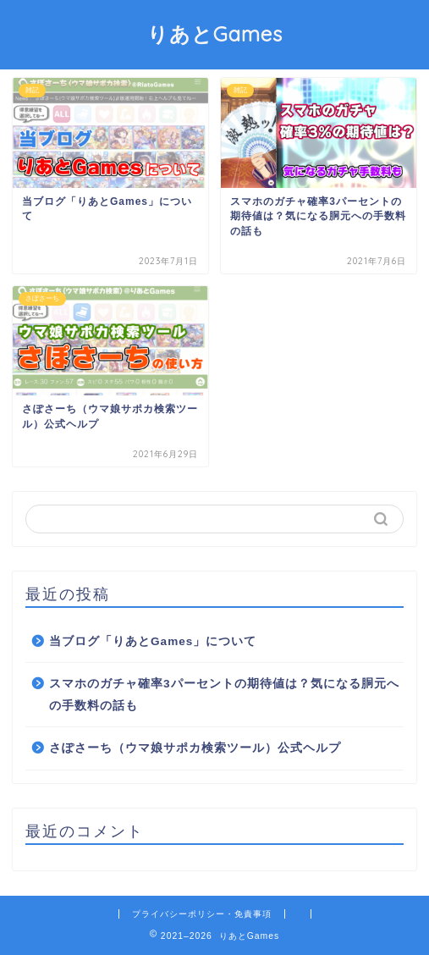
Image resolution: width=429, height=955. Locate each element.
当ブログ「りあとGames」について (152, 641)
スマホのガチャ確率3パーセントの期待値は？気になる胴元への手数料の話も (224, 694)
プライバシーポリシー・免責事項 (202, 914)
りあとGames (215, 34)
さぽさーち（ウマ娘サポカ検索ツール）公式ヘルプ (195, 748)
